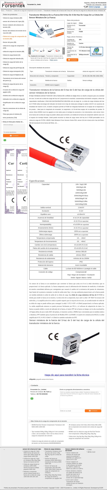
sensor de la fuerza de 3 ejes (12, 21)
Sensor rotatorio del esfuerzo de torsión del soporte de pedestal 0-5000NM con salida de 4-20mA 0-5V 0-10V (73, 456)
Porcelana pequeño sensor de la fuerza (29, 488)
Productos (9, 10)
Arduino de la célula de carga (12, 95)
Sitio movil (91, 452)
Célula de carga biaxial (10, 55)
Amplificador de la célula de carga (14, 102)
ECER (101, 488)
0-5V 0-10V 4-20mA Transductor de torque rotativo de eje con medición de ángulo (74, 482)
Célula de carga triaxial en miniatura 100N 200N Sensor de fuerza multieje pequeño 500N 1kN (31, 466)
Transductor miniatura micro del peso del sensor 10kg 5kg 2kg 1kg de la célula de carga (53, 453)
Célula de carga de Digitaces (12, 75)
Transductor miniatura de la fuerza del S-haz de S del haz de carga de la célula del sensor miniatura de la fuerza (47, 58)
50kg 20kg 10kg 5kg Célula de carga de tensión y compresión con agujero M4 (53, 476)
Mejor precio (53, 60)
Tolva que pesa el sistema (11, 114)
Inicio (2, 10)
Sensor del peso (8, 42)
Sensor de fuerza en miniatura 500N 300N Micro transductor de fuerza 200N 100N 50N (53, 461)
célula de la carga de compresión (13, 46)
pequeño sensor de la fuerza (44, 379)
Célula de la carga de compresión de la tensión (28, 10)
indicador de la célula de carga (13, 99)
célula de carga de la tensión (12, 51)
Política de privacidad (10, 488)
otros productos (8, 117)
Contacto (14, 135)
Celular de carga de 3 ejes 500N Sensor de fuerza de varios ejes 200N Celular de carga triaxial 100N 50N (32, 453)
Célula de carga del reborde (12, 58)
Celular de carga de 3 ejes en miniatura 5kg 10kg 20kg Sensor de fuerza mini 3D (32, 460)
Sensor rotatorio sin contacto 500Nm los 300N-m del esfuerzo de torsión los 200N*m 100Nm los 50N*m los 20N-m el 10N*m (74, 465)
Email (104, 5)
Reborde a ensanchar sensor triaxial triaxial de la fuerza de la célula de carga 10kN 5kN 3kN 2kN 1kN (32, 474)
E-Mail (89, 449)
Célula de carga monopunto (12, 71)
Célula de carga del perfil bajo (12, 68)
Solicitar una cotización (93, 5)
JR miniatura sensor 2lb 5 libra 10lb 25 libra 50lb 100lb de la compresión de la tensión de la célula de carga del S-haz (85, 427)
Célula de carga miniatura (11, 18)
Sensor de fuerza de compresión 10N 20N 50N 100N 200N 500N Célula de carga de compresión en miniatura (53, 469)
